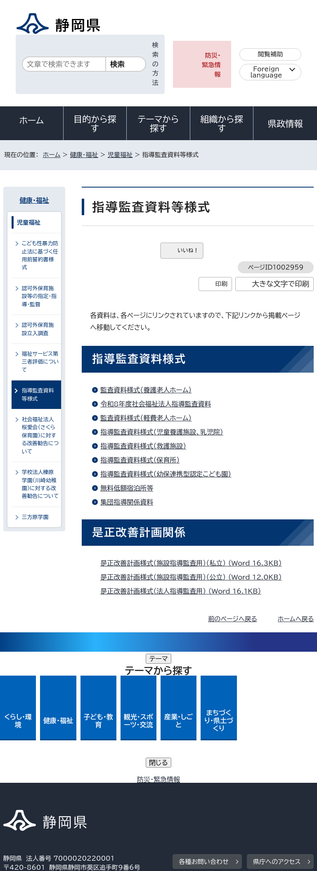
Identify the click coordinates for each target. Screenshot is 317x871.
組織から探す (221, 124)
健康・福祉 (84, 155)
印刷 (221, 284)
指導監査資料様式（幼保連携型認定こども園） (165, 474)
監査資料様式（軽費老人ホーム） (146, 418)
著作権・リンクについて (41, 782)
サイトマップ (26, 800)
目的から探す (94, 124)
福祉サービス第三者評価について (40, 362)
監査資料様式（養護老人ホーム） (146, 390)
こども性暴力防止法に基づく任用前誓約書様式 (40, 255)
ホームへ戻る (296, 619)
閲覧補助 (270, 54)
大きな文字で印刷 (281, 283)
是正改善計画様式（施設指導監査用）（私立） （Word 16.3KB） (194, 563)
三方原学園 (35, 517)
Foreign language (266, 72)
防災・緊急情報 (211, 64)
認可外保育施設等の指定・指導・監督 (39, 296)
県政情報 (285, 123)
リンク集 (217, 791)
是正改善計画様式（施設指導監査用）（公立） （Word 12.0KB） (194, 577)
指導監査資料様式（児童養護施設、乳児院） (161, 432)
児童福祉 (120, 155)
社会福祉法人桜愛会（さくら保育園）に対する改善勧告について (40, 435)
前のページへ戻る (232, 619)
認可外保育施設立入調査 (38, 329)
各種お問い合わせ (204, 731)
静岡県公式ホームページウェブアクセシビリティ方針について (93, 791)
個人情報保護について (134, 782)
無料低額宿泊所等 (126, 488)
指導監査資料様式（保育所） (140, 460)
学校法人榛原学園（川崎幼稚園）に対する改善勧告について (40, 484)
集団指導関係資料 (126, 502)
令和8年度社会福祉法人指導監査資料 (155, 404)
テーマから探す (158, 124)
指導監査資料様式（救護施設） (143, 446)
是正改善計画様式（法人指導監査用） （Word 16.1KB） (184, 591)
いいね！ (188, 250)
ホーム (31, 120)
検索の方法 (155, 64)
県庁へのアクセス (276, 731)
